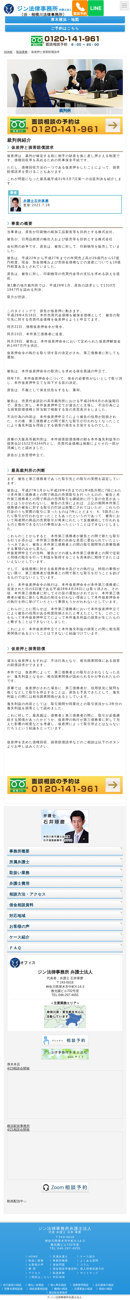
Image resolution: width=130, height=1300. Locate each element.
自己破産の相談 (12, 1284)
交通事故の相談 (83, 1288)
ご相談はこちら (39, 1277)
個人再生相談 (58, 1284)
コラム (84, 1264)
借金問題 (59, 1264)
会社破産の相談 (104, 1284)
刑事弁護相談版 (13, 1288)
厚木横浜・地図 (65, 20)
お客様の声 (19, 926)
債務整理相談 (80, 1284)
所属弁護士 (19, 862)
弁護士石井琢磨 (35, 201)
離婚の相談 (60, 1288)
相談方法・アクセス (27, 894)
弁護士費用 (19, 883)
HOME (8, 52)
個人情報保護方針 (92, 1268)
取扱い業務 (19, 873)
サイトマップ (89, 1272)
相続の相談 (105, 1288)
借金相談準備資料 (65, 1268)
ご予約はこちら (65, 28)
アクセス (35, 1272)
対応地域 (17, 916)
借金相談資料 (21, 905)
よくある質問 (89, 1260)
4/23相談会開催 (18, 1068)
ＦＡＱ (15, 948)
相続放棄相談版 (38, 1288)
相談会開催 (21, 1129)
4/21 (10, 1129)
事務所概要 (19, 851)
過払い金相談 (36, 1284)
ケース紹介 (19, 937)
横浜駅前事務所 (18, 1126)
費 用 (32, 1268)
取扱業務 (22, 52)
